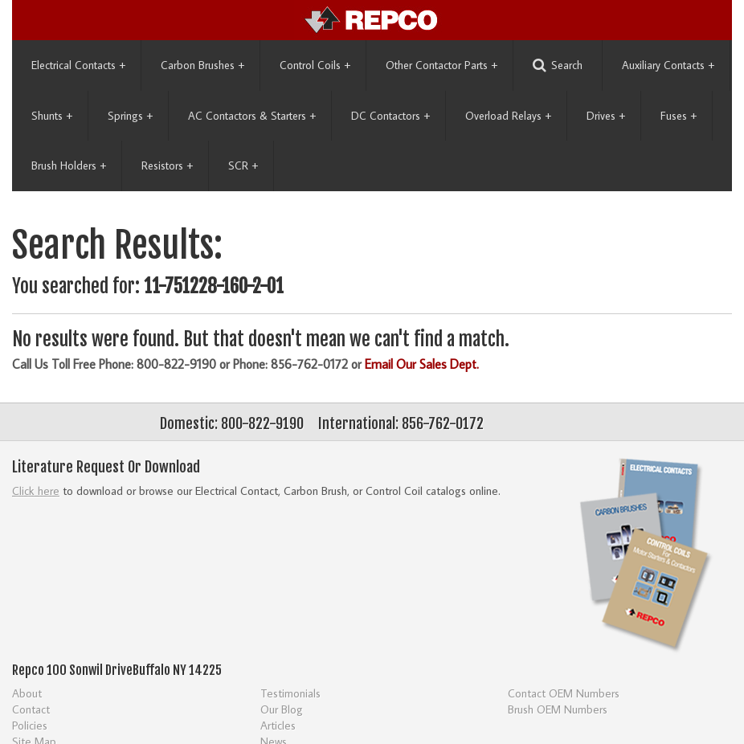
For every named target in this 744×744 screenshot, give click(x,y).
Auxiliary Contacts (668, 65)
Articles (278, 725)
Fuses (678, 116)
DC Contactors (390, 116)
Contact (31, 709)
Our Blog (281, 709)
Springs (130, 116)
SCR (243, 165)
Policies (29, 725)
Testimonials (290, 693)
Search (558, 65)
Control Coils (315, 65)
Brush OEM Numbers (557, 709)
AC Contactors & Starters (252, 116)
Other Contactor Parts (441, 65)
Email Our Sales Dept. (422, 364)
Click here (35, 490)
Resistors (167, 165)
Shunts (51, 116)
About (27, 693)
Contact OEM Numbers (563, 693)
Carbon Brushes (202, 65)
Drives (606, 116)
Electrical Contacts (78, 65)
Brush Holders (68, 165)
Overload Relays (508, 116)
